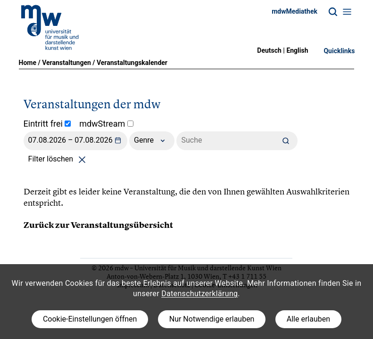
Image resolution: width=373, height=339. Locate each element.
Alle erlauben (308, 319)
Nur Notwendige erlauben (212, 319)
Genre (152, 141)
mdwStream (106, 124)
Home (27, 62)
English (297, 50)
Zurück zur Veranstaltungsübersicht (98, 225)
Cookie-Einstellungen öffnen (90, 319)
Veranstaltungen (66, 62)
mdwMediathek (294, 11)
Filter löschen (58, 158)
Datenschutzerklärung (199, 293)
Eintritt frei (47, 124)
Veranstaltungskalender (132, 62)
